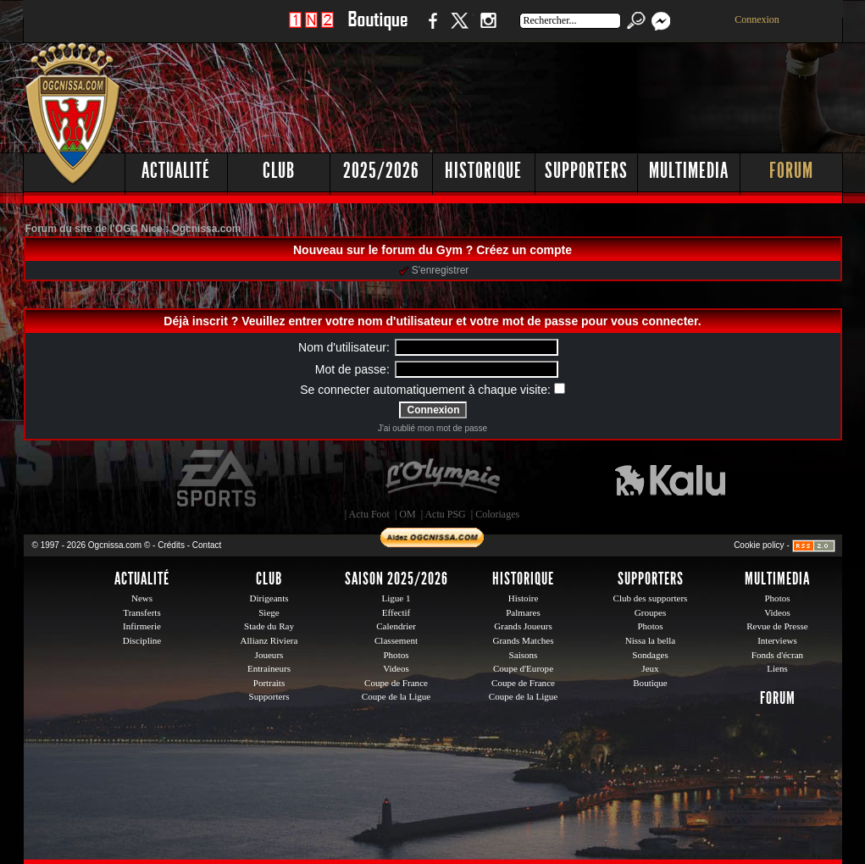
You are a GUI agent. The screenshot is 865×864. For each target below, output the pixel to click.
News (141, 598)
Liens (777, 668)
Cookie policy (759, 545)
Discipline (142, 640)
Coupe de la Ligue (396, 696)
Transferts (141, 612)
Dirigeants (268, 598)
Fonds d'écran (777, 655)
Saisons (523, 655)
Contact (206, 545)
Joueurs (269, 655)
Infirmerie (142, 626)
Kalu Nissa (670, 478)
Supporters (586, 170)
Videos (396, 668)
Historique (483, 170)
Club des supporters (650, 598)
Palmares (523, 612)
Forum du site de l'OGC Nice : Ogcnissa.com (133, 229)
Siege (269, 612)
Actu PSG (444, 514)
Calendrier (396, 626)
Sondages (650, 655)
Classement (396, 640)
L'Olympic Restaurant (442, 478)
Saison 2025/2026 (396, 578)
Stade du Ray (269, 626)
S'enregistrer (434, 270)
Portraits (269, 683)
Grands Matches (522, 640)
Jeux (649, 668)
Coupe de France (396, 683)
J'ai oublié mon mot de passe (432, 428)
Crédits (171, 545)
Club (279, 170)
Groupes (650, 612)
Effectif (396, 612)
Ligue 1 (395, 598)
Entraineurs (269, 668)
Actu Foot (369, 514)
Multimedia (689, 170)
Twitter (459, 29)
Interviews (777, 640)
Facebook (430, 29)
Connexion (757, 19)
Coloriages (497, 514)
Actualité (175, 170)
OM (407, 514)
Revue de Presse (777, 626)
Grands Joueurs (523, 626)
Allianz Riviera (269, 640)
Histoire (523, 598)
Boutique (377, 29)
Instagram (488, 29)
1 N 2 (311, 29)
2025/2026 (381, 170)
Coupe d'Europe (523, 668)
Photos (395, 655)
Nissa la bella (650, 640)
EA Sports (217, 478)
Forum (791, 170)
